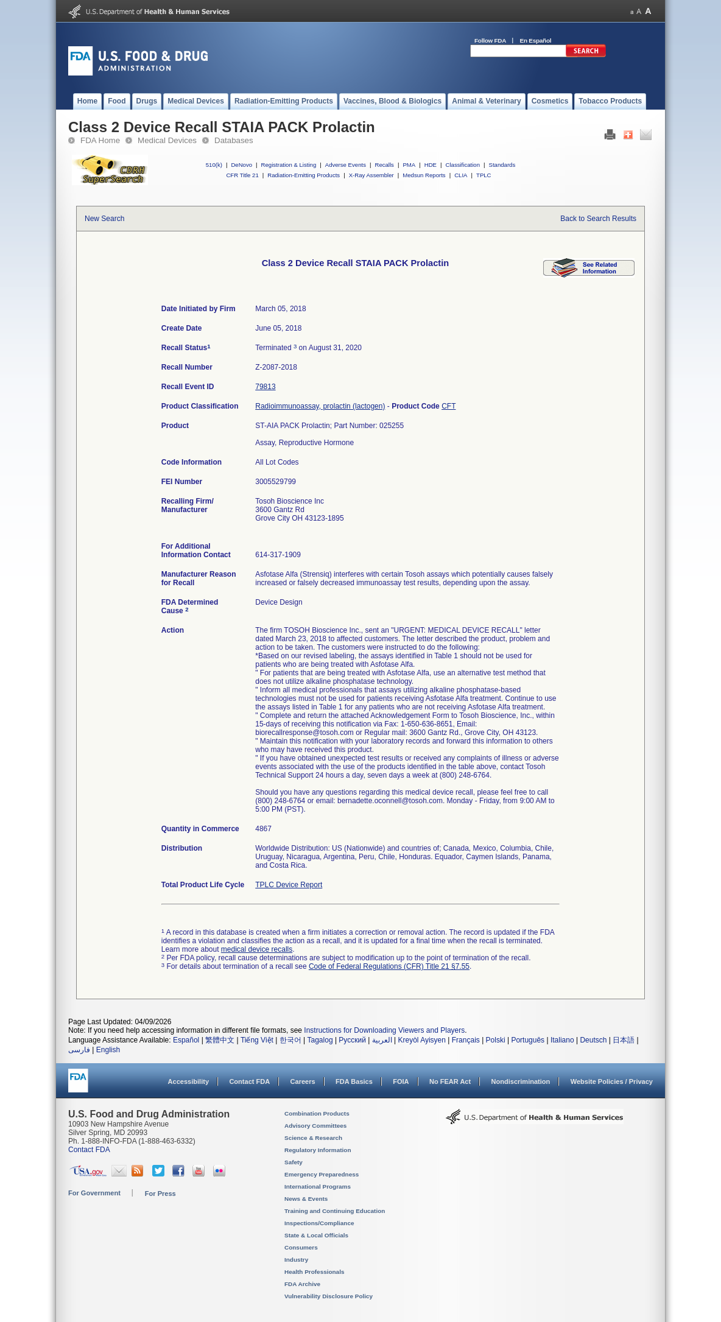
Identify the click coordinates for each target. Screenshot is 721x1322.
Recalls (384, 164)
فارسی (79, 1050)
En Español (536, 40)
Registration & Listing (289, 164)
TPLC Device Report (288, 885)
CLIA (460, 175)
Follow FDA (490, 40)
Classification (462, 164)
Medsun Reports (424, 175)
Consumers (301, 1247)
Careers (302, 1081)
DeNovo (241, 164)
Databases (233, 140)
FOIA (401, 1081)
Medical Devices (167, 140)
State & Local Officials (316, 1235)
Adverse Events (345, 164)
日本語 (624, 1040)
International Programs (317, 1186)
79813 (265, 386)
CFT (448, 406)
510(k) (214, 164)
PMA (409, 164)
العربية (382, 1040)
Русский (352, 1040)
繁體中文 (219, 1040)
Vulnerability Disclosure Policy (328, 1296)
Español (186, 1040)
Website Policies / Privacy (612, 1081)
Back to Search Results (598, 218)
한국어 (290, 1040)
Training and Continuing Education (334, 1211)
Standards (502, 164)
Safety (293, 1162)
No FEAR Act (450, 1081)
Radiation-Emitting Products (303, 175)
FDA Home (100, 140)
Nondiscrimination (520, 1081)
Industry (296, 1259)
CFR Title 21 (242, 175)
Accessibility (188, 1081)
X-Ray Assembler (371, 175)
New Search (104, 218)
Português (527, 1040)
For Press (160, 1193)
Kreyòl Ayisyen (422, 1040)
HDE (430, 164)
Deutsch (593, 1040)
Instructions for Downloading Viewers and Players (384, 1030)
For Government (94, 1193)
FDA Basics (354, 1081)
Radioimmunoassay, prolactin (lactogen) (320, 406)
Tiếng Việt (257, 1040)
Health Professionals (314, 1271)
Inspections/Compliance (319, 1223)
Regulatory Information (317, 1150)
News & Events (306, 1198)
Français (466, 1040)
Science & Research (313, 1137)
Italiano (562, 1040)
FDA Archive (302, 1284)
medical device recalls (256, 949)
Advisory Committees (315, 1125)
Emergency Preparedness (321, 1174)
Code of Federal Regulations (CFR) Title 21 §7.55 (389, 966)
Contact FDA (249, 1081)
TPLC (483, 175)
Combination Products (317, 1113)
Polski (495, 1040)
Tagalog (320, 1040)
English (108, 1050)
